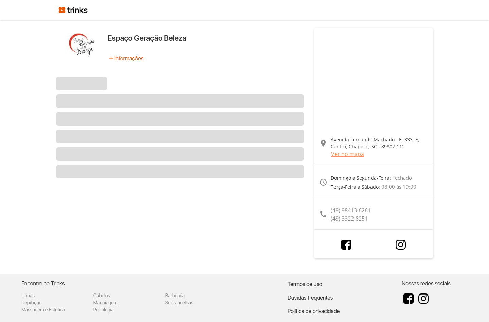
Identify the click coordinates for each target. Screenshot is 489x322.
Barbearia (175, 295)
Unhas (28, 295)
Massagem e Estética (43, 309)
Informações (128, 58)
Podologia (103, 309)
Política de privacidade (314, 311)
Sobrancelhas (179, 302)
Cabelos (101, 295)
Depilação (31, 302)
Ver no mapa (347, 154)
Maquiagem (105, 302)
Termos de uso (305, 284)
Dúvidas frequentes (310, 297)
